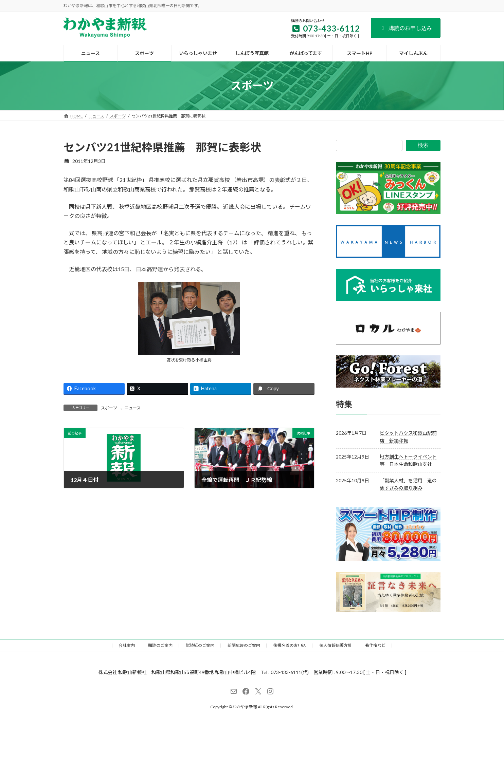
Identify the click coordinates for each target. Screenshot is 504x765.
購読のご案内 (160, 645)
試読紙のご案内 (200, 645)
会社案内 (127, 645)
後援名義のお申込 (289, 645)
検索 (423, 145)
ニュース (133, 407)
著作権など (375, 645)
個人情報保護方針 (335, 645)
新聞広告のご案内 (244, 645)
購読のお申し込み (405, 28)
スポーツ (109, 407)
